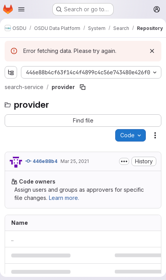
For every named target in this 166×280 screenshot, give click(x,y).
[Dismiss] (152, 51)
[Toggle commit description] (124, 161)
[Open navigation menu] (21, 9)
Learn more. (64, 197)
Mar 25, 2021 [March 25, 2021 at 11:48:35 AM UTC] (75, 161)
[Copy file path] (82, 87)
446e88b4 (41, 161)
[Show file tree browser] (11, 72)
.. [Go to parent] (12, 239)
